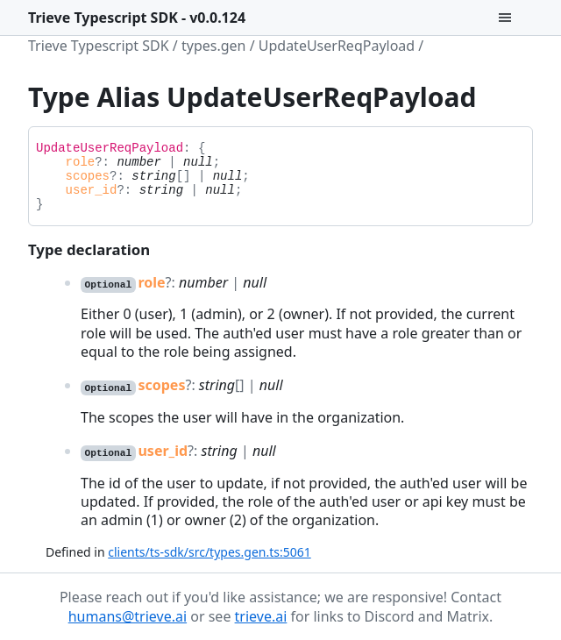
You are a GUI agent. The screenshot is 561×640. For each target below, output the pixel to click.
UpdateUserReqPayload (337, 45)
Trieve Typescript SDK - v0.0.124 (136, 17)
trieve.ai (261, 616)
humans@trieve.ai (127, 616)
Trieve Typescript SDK (98, 45)
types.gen (213, 45)
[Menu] (515, 17)
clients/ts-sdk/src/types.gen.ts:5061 (209, 552)
